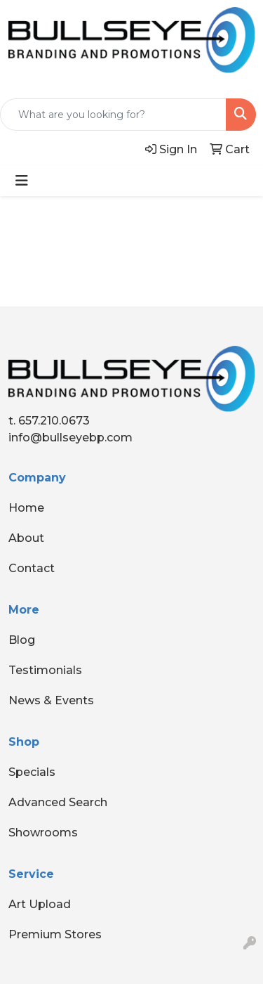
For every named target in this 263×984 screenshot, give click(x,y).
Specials (31, 772)
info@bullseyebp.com (70, 437)
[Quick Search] (113, 114)
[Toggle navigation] (21, 180)
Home (26, 507)
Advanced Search (57, 802)
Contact (31, 568)
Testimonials (45, 670)
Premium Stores (55, 934)
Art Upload (39, 904)
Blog (21, 640)
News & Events (51, 700)
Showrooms (43, 832)
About (26, 538)
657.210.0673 (54, 420)
